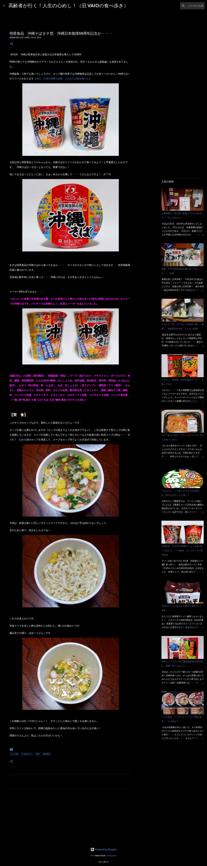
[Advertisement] (70, 819)
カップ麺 (14, 754)
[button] (11, 44)
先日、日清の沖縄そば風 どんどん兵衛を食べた (62, 78)
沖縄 (37, 754)
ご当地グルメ (26, 754)
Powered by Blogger (104, 849)
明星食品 (46, 754)
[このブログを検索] (189, 5)
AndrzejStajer (111, 856)
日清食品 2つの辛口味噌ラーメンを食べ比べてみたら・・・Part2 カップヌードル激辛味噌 (182, 550)
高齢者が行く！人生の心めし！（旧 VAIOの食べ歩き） (68, 5)
